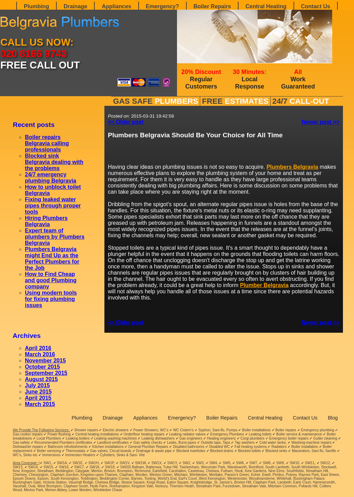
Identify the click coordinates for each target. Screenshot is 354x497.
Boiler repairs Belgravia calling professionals (47, 143)
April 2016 (38, 348)
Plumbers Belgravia (292, 167)
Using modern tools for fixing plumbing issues (51, 299)
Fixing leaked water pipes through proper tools (53, 205)
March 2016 (40, 354)
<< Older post (125, 122)
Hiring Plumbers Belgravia (46, 221)
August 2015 (41, 379)
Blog (333, 418)
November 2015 (45, 360)
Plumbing (36, 6)
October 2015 (42, 367)
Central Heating (265, 6)
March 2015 (40, 404)
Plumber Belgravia (264, 285)
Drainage (75, 6)
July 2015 (37, 385)
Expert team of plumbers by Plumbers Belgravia (55, 237)
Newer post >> (320, 122)
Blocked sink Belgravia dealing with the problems (54, 162)
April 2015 (38, 398)
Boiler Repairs (212, 6)
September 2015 (46, 373)
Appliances (116, 6)
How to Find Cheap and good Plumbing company (50, 280)
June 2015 (38, 392)
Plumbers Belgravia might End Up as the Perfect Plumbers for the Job (52, 258)
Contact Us (315, 6)
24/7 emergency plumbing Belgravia (50, 178)
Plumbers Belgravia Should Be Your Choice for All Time (195, 135)
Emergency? (162, 6)
